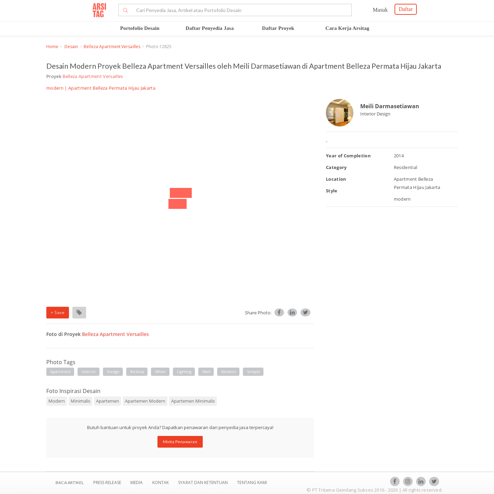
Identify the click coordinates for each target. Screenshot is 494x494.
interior (89, 371)
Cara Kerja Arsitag (347, 28)
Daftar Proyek (278, 28)
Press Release (107, 482)
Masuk (380, 10)
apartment (60, 371)
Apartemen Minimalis (193, 401)
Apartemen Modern (145, 401)
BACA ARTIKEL (70, 482)
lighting (184, 371)
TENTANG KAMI (252, 482)
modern (228, 371)
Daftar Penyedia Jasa (210, 28)
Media (137, 482)
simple (253, 371)
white (160, 371)
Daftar (406, 9)
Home (52, 46)
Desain (71, 46)
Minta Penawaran (180, 441)
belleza (137, 371)
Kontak (161, 482)
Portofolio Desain (140, 28)
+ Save (57, 312)
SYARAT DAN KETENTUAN (203, 482)
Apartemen (107, 401)
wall (206, 371)
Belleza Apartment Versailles (112, 46)
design (113, 371)
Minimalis (80, 401)
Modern (56, 401)
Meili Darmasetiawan (389, 106)
